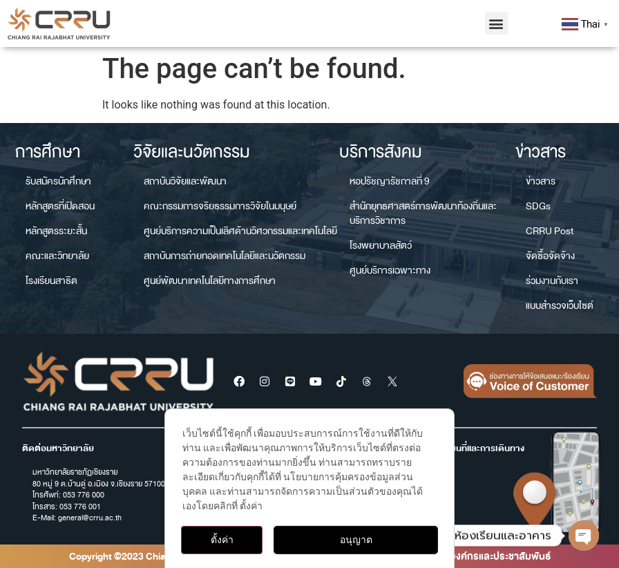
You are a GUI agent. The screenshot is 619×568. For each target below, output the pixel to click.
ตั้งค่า (222, 539)
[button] (496, 23)
